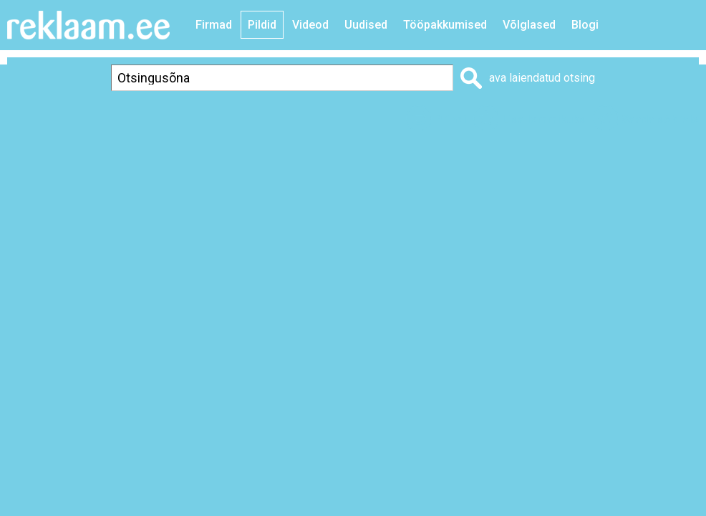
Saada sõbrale (660, 119)
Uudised (365, 25)
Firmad (213, 25)
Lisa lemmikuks (544, 119)
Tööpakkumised (445, 25)
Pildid (262, 25)
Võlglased (529, 25)
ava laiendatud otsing (542, 78)
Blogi (585, 25)
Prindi (450, 119)
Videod (310, 25)
